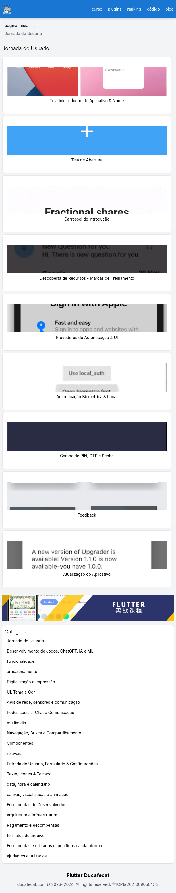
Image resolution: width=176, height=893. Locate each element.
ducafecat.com (32, 884)
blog (169, 9)
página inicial (17, 25)
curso (97, 9)
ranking (134, 9)
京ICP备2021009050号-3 (135, 884)
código (153, 9)
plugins (114, 9)
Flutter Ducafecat (88, 875)
